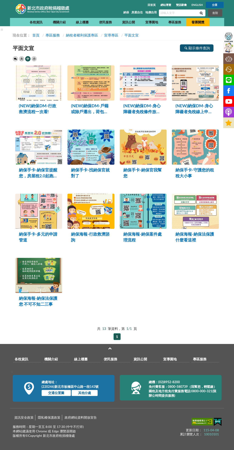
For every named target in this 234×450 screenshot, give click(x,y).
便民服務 (105, 22)
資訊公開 (128, 22)
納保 (126, 12)
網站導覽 (165, 4)
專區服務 (174, 22)
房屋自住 (137, 12)
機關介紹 (59, 22)
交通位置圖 (56, 393)
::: (12, 3)
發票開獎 (198, 22)
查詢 (201, 13)
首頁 (35, 35)
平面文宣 (131, 35)
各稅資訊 (36, 22)
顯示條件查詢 (196, 48)
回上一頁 (15, 58)
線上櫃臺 (82, 22)
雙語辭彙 (181, 4)
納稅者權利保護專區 (82, 35)
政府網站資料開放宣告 (81, 417)
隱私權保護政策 (49, 417)
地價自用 (151, 12)
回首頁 (152, 4)
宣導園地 (151, 22)
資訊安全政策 (24, 417)
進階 (215, 12)
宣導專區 (111, 35)
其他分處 (84, 393)
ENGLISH (197, 4)
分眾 (214, 4)
